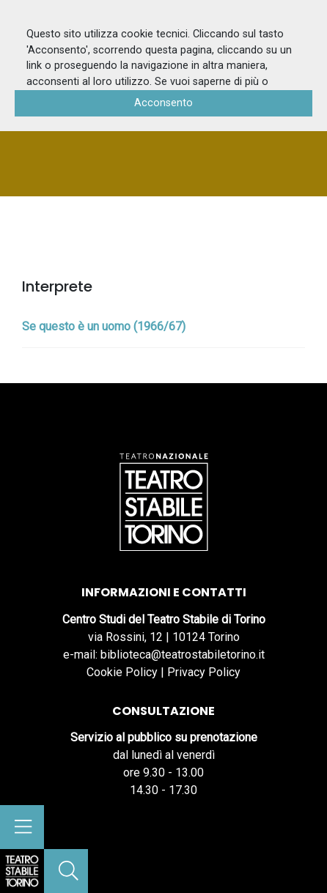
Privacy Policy (203, 672)
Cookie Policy (122, 672)
